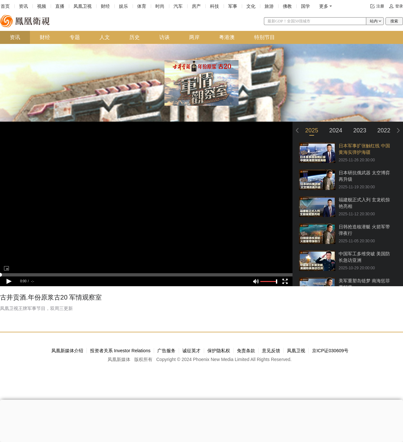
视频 (41, 6)
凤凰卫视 (82, 6)
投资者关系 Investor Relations (120, 350)
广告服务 (166, 350)
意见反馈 (271, 350)
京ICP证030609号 (330, 350)
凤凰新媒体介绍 (67, 350)
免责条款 (246, 350)
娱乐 (123, 6)
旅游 (269, 6)
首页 (5, 6)
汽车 (178, 6)
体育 (141, 6)
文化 (250, 6)
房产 (196, 6)
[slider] (146, 274)
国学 (305, 6)
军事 (232, 6)
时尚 (159, 6)
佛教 (287, 6)
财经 (105, 6)
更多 (323, 6)
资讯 (23, 6)
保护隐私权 (218, 350)
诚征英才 (191, 350)
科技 (214, 6)
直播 (59, 6)
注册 (380, 6)
